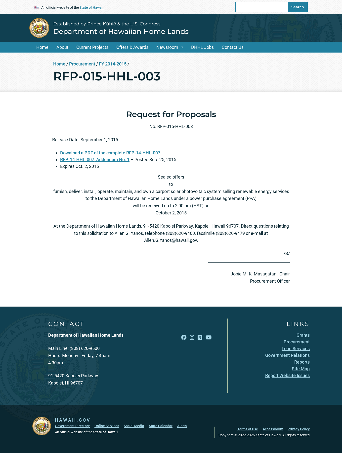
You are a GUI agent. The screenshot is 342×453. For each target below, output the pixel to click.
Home (42, 47)
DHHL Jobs (202, 47)
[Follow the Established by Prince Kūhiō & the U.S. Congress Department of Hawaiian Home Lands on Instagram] (192, 337)
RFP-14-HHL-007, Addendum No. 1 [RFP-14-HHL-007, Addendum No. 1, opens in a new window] (94, 159)
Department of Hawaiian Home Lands (121, 31)
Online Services (106, 426)
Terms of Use (247, 429)
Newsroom (167, 47)
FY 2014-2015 (113, 63)
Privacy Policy (299, 429)
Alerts (182, 426)
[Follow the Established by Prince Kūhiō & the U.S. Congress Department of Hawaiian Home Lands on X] (200, 337)
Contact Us (233, 47)
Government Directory (72, 426)
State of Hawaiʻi (92, 7)
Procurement (82, 63)
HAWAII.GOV (73, 420)
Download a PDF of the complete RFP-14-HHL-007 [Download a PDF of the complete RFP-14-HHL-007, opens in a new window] (110, 152)
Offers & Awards (132, 47)
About (62, 47)
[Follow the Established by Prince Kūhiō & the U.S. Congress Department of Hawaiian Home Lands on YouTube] (209, 337)
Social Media (134, 426)
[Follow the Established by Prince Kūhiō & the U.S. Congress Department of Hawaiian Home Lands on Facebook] (184, 337)
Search (297, 7)
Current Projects (92, 47)
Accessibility (273, 429)
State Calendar (160, 426)
